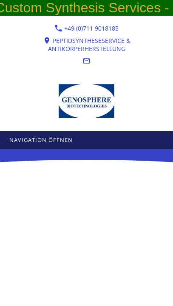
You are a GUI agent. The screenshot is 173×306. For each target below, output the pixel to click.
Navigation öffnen (41, 140)
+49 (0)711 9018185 (87, 28)
